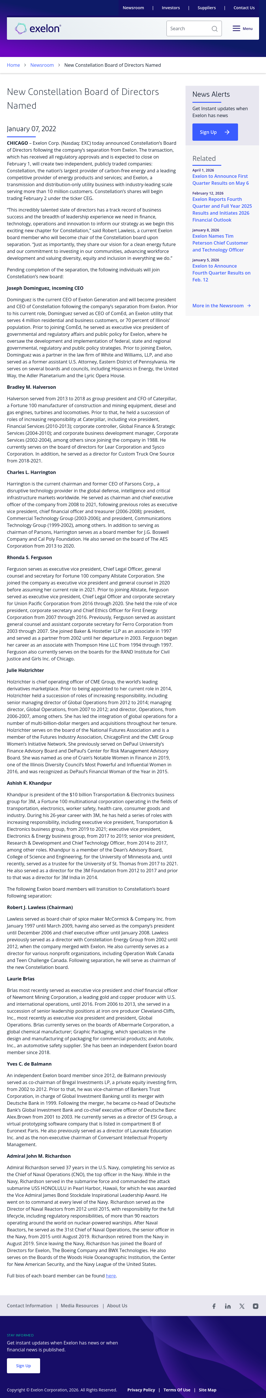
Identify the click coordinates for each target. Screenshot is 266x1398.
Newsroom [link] (133, 7)
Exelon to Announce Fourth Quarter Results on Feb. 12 (221, 273)
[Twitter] (241, 1305)
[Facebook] (214, 1305)
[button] (214, 28)
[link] (38, 28)
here (111, 1276)
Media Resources (80, 1305)
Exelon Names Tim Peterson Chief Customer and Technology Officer (220, 243)
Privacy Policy (142, 1390)
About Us (117, 1305)
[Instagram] (255, 1305)
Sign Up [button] (23, 1365)
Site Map (207, 1390)
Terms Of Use (178, 1390)
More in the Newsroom (221, 305)
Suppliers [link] (207, 7)
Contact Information (30, 1305)
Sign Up (215, 132)
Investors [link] (171, 7)
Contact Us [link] (244, 7)
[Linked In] (227, 1305)
